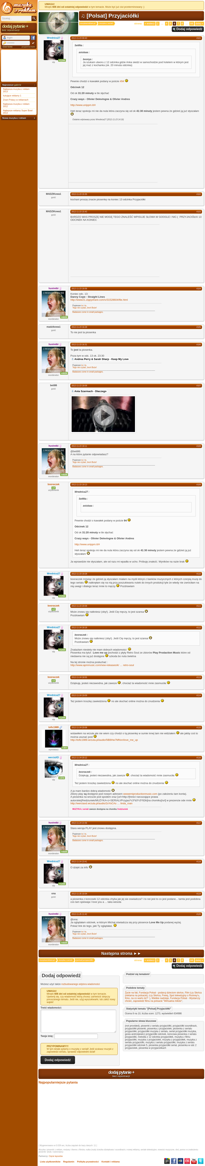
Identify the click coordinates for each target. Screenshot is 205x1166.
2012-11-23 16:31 (79, 345)
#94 (122, 81)
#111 (198, 606)
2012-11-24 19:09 (79, 695)
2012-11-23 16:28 (79, 327)
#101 (198, 38)
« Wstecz (150, 23)
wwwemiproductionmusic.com (140, 793)
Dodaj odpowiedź (189, 29)
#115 (198, 727)
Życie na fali (131, 992)
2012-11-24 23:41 (79, 862)
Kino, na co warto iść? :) (137, 998)
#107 (198, 386)
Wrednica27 (53, 37)
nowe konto (7, 47)
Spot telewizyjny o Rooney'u (184, 995)
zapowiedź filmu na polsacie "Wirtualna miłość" (157, 1001)
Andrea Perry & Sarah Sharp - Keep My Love (101, 359)
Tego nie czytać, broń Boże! (84, 308)
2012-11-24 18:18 (79, 628)
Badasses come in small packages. (87, 312)
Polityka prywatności (88, 1161)
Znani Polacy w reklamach (15, 100)
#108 (198, 446)
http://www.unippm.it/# (83, 105)
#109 (198, 485)
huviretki (53, 288)
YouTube (194, 1161)
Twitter (201, 1161)
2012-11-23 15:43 (79, 212)
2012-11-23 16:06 (79, 289)
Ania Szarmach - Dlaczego (90, 391)
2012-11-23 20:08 (79, 606)
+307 (64, 748)
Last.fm (187, 1161)
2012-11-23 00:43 (79, 38)
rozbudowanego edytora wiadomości (80, 984)
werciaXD (53, 757)
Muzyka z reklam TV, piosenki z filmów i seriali (19, 8)
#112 (198, 628)
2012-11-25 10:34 (79, 894)
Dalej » (199, 23)
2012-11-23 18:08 (79, 386)
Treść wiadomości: (51, 1007)
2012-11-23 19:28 (79, 574)
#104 (198, 289)
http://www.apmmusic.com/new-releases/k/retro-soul (102, 665)
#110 (198, 574)
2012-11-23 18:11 (79, 446)
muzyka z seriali (106, 23)
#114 (198, 695)
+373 (61, 778)
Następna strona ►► (121, 953)
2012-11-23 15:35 (79, 194)
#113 (198, 677)
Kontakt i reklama (111, 1161)
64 (191, 23)
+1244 (62, 60)
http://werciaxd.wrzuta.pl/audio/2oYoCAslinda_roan (101, 803)
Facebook (174, 1161)
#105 (198, 327)
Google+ (167, 1161)
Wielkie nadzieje (160, 998)
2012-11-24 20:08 (79, 727)
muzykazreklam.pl (87, 23)
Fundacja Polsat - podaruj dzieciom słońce (161, 992)
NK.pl (180, 1161)
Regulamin (68, 1161)
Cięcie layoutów (56, 1156)
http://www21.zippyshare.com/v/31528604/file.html (99, 299)
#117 (198, 823)
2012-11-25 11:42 (79, 914)
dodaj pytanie (121, 1073)
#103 (198, 212)
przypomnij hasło (28, 47)
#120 (198, 914)
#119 (198, 894)
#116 (198, 758)
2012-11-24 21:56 (79, 823)
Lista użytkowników (50, 1161)
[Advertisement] (101, 153)
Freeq (165, 995)
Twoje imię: (47, 1036)
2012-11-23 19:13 (79, 485)
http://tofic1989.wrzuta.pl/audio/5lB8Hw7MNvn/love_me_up (104, 739)
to (82, 305)
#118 (198, 862)
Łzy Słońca (155, 995)
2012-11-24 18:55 (79, 677)
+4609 (64, 317)
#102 (198, 194)
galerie (17, 85)
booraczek (53, 484)
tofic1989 (53, 727)
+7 (53, 488)
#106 (198, 345)
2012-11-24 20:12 (79, 758)
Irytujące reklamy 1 (12, 95)
